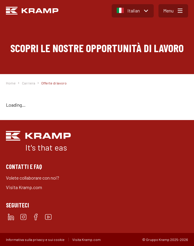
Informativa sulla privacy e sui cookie (35, 239)
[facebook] (36, 217)
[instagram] (23, 217)
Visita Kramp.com (24, 187)
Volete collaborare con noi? (32, 177)
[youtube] (48, 217)
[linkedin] (11, 217)
